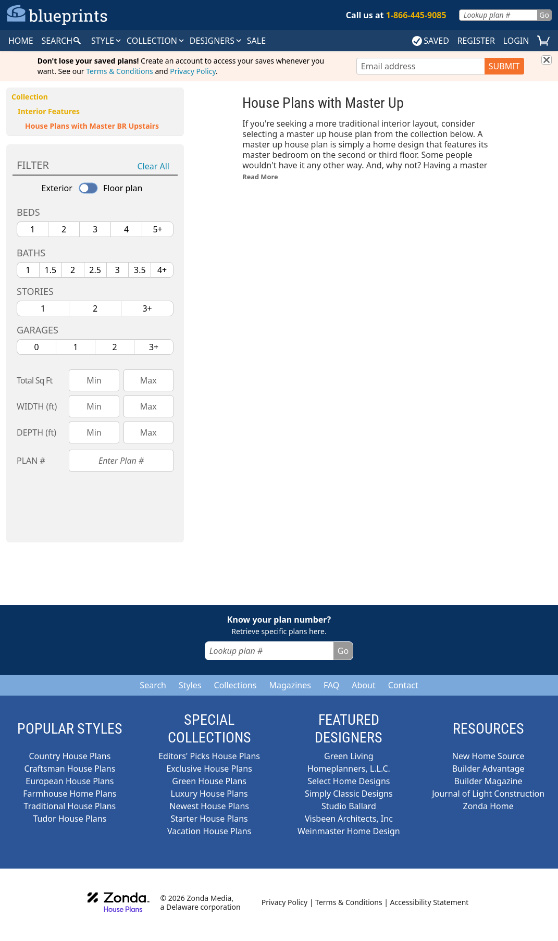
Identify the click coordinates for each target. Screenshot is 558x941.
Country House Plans (69, 756)
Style (106, 40)
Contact (403, 685)
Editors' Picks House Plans (209, 756)
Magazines (290, 685)
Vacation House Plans (209, 831)
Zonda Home (488, 806)
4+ (162, 270)
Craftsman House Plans (69, 768)
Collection (156, 40)
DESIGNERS (216, 40)
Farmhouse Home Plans (69, 793)
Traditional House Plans (70, 806)
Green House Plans (209, 781)
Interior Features (49, 111)
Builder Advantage (488, 768)
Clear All (154, 166)
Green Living (349, 756)
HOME (20, 40)
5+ (157, 229)
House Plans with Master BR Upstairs (92, 126)
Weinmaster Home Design (348, 831)
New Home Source (488, 756)
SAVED (430, 40)
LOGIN (516, 40)
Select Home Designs (348, 781)
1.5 (51, 270)
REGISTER (475, 40)
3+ (147, 308)
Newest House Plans (209, 806)
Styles (190, 685)
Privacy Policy (193, 71)
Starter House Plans (208, 818)
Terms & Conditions (119, 71)
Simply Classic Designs (349, 793)
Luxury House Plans (209, 793)
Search (153, 685)
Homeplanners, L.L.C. (348, 768)
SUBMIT (504, 66)
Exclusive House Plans (209, 768)
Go (544, 15)
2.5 (95, 270)
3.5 (140, 270)
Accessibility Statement (429, 902)
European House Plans (70, 781)
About (363, 685)
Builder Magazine (488, 781)
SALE (256, 40)
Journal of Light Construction (488, 793)
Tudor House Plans (69, 818)
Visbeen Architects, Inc (349, 818)
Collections (235, 685)
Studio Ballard (348, 806)
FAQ (331, 685)
